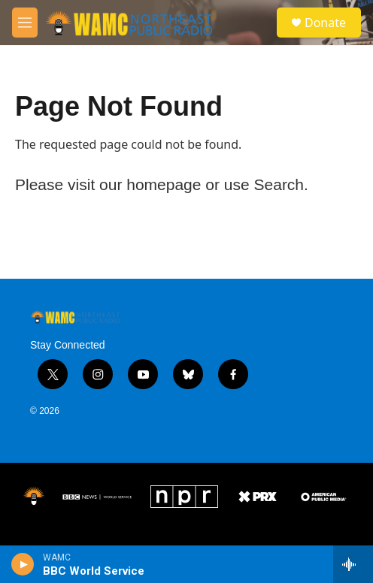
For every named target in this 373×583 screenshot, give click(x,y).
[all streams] (353, 564)
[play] (23, 564)
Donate (325, 22)
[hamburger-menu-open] (25, 23)
